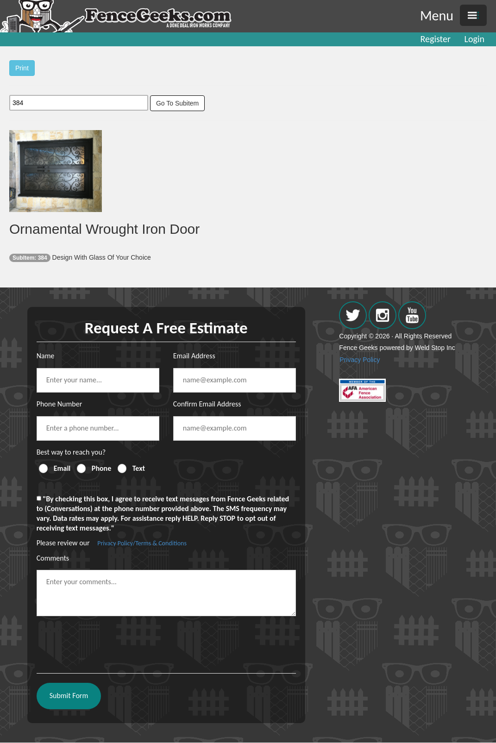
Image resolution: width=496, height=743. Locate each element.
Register (436, 38)
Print (22, 68)
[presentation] (107, 641)
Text (138, 468)
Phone (101, 468)
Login (474, 38)
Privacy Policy (359, 359)
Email (62, 468)
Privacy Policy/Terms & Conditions (142, 543)
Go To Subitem (177, 103)
